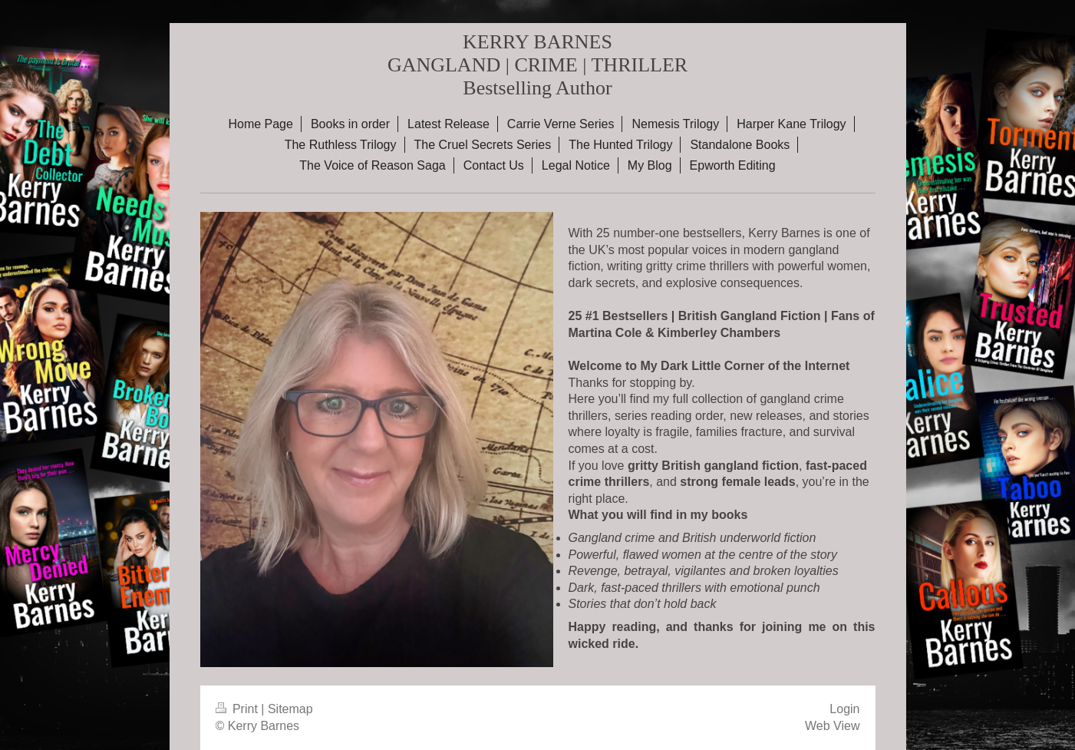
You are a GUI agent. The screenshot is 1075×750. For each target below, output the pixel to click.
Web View (832, 725)
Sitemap (290, 708)
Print (239, 708)
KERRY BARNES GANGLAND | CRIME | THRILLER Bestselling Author (537, 65)
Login (844, 708)
